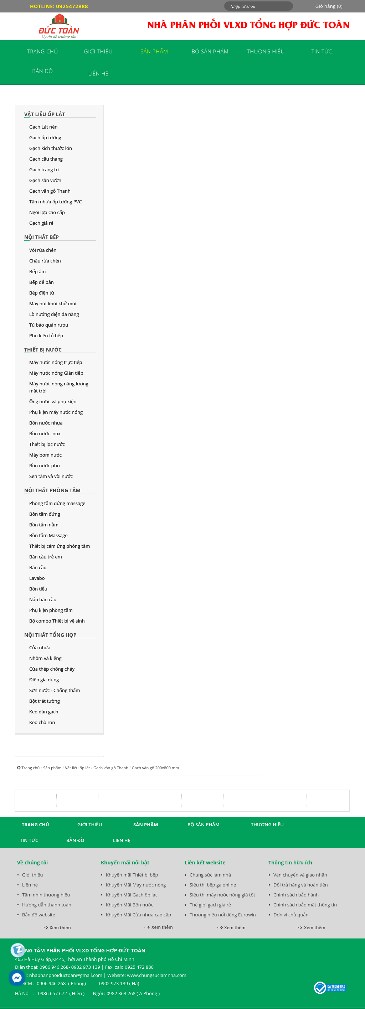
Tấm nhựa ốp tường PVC (55, 201)
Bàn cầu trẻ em (45, 556)
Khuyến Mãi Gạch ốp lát (131, 894)
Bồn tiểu (38, 589)
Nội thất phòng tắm (52, 490)
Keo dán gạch (43, 711)
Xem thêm (60, 928)
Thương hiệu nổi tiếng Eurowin (223, 914)
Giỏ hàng (329, 6)
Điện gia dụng (44, 679)
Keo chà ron (42, 722)
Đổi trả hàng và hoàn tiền (300, 884)
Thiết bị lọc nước (47, 444)
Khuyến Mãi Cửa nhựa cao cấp (138, 914)
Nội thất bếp (41, 237)
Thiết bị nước (43, 349)
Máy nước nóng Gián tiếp (56, 373)
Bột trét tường (44, 701)
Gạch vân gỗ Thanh (50, 191)
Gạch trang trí (44, 169)
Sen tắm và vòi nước (51, 476)
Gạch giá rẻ (41, 223)
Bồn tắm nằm (43, 524)
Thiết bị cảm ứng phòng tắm (59, 546)
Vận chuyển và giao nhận (300, 875)
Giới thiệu (32, 875)
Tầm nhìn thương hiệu (46, 894)
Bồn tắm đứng (44, 514)
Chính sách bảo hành (296, 894)
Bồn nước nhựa (45, 423)
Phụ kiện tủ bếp (46, 335)
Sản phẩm (52, 767)
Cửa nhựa (39, 647)
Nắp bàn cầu (42, 599)
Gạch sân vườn (45, 180)
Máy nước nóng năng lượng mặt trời (58, 387)
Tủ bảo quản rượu (48, 325)
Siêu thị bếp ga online (213, 884)
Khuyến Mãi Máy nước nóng (136, 884)
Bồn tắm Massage (48, 535)
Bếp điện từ (41, 293)
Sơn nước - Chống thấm (54, 690)
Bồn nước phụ (44, 465)
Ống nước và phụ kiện (52, 401)
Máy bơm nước (45, 455)
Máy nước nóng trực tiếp (55, 362)
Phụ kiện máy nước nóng (56, 412)
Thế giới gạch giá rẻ (210, 904)
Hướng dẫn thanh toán (46, 904)
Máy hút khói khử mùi (52, 303)
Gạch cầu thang (46, 159)
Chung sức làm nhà (210, 875)
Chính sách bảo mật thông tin (305, 904)
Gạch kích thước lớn (50, 148)
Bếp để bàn (41, 282)
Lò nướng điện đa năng (54, 314)
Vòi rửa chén (42, 250)
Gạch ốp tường (45, 137)
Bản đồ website (38, 914)
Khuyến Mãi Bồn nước (129, 904)
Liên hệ (30, 884)
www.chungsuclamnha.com (156, 975)
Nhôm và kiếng (45, 658)
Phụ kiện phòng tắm (51, 610)
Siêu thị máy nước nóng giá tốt (222, 894)
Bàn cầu (37, 567)
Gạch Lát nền (43, 127)
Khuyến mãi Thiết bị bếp (132, 875)
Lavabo (37, 578)
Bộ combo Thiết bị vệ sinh (57, 621)
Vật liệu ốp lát (44, 114)
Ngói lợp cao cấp (47, 212)
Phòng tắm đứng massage (57, 503)
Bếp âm (37, 271)
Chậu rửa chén (45, 261)
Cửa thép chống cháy (51, 669)
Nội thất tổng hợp (50, 634)
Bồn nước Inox (45, 433)
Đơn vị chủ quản (291, 914)
